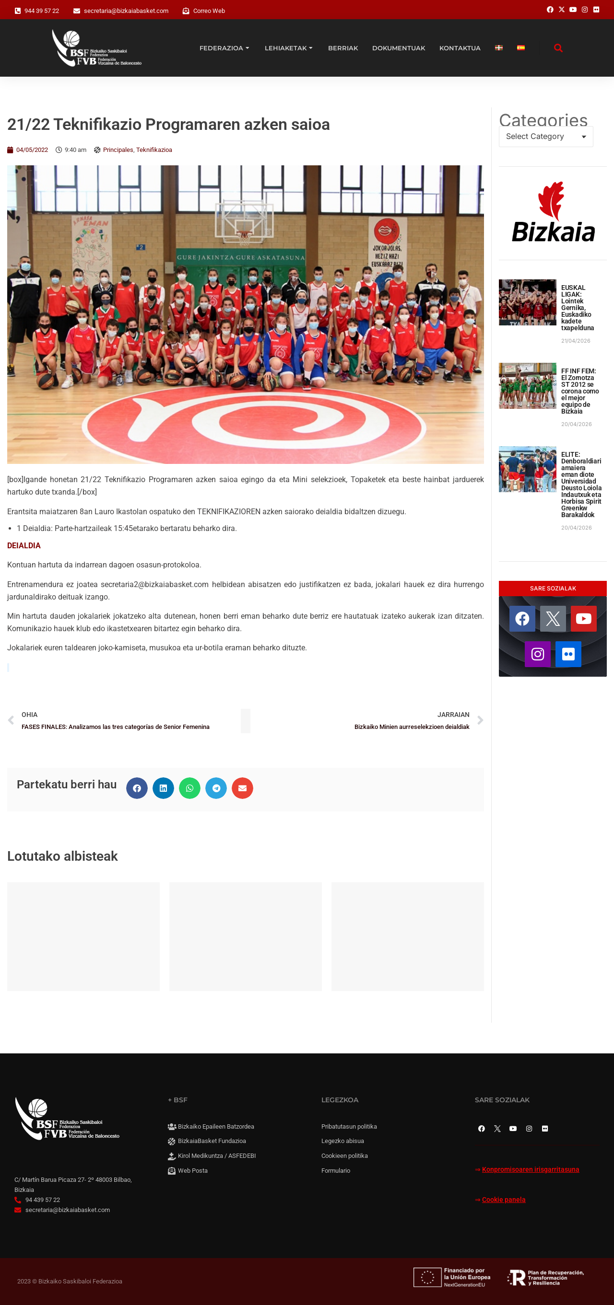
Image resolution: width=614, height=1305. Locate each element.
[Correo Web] (186, 11)
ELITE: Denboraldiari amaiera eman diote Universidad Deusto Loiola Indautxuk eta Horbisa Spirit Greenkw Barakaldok (581, 484)
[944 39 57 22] (17, 11)
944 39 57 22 (41, 10)
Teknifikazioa (154, 149)
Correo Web (209, 10)
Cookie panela (504, 1200)
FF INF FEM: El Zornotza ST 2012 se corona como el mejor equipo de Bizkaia (580, 391)
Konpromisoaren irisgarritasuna (530, 1170)
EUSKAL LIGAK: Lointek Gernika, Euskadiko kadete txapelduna (577, 308)
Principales (118, 149)
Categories (543, 120)
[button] (137, 788)
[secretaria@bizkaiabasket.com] (76, 11)
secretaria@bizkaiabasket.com (126, 10)
